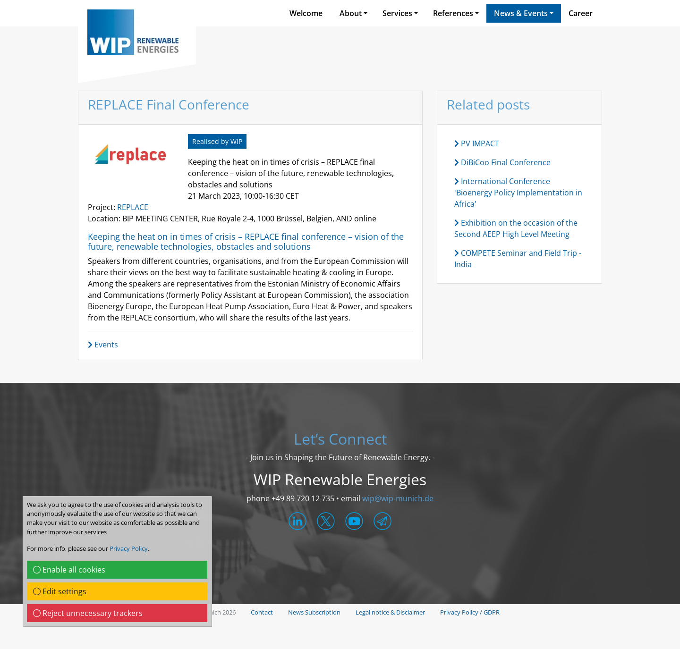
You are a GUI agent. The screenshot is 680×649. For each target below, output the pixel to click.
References (453, 13)
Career (581, 13)
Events (103, 344)
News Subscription (314, 612)
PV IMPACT (476, 143)
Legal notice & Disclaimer (390, 612)
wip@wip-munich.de (398, 498)
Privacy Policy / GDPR (470, 612)
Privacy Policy (129, 548)
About (351, 13)
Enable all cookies (69, 570)
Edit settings (59, 591)
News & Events (521, 13)
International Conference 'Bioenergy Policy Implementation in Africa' (518, 192)
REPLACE (132, 207)
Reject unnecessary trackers (88, 613)
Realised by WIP (217, 141)
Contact (262, 612)
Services (397, 13)
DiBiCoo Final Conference (502, 162)
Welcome (306, 13)
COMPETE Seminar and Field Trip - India (517, 259)
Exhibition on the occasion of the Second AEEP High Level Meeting (516, 228)
